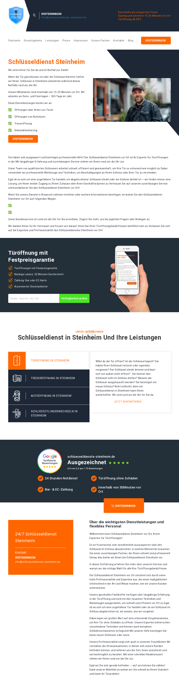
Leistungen (52, 40)
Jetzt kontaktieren (127, 401)
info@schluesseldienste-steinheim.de (63, 17)
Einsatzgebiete (33, 40)
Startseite (14, 40)
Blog (130, 40)
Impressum (81, 40)
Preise (66, 40)
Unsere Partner (100, 40)
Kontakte (118, 40)
